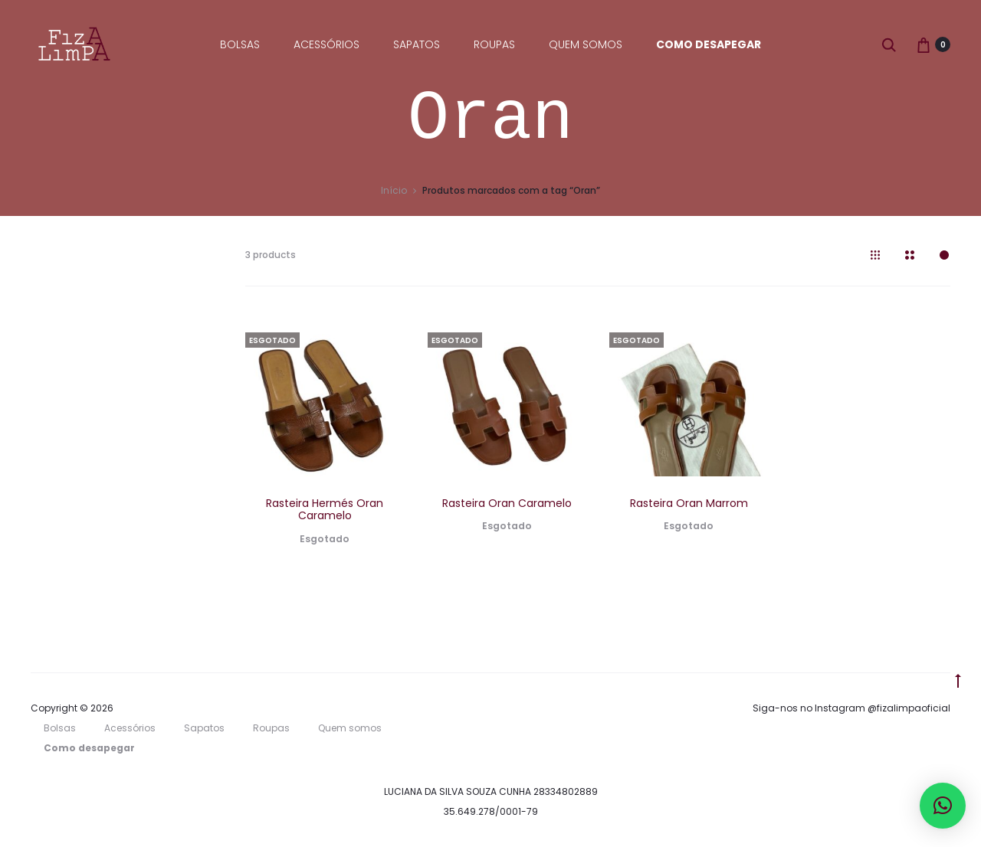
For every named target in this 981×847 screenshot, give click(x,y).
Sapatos (416, 44)
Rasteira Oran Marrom (689, 505)
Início (394, 193)
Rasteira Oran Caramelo (507, 505)
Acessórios (326, 44)
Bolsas (240, 44)
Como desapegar (708, 44)
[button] (943, 806)
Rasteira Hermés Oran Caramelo (324, 512)
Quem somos (585, 44)
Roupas (494, 44)
